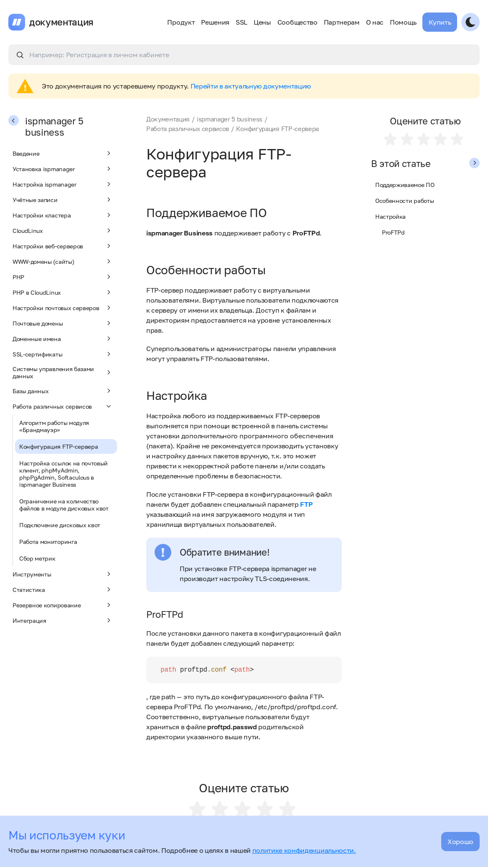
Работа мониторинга (48, 541)
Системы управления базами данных (63, 372)
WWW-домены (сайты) (63, 261)
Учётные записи (63, 199)
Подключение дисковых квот (59, 524)
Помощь (403, 22)
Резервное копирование (63, 605)
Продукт (181, 22)
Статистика (63, 589)
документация (61, 22)
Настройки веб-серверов (63, 246)
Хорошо (460, 841)
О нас (375, 22)
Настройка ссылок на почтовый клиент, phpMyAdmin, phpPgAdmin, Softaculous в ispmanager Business (63, 474)
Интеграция (63, 620)
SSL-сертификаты (63, 354)
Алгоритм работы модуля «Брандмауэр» (54, 426)
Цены (262, 22)
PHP (63, 277)
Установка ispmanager (63, 168)
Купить (440, 22)
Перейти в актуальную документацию (251, 86)
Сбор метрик (37, 558)
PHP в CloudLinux (63, 292)
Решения (215, 22)
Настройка (390, 216)
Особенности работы (404, 200)
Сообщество (297, 22)
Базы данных (63, 391)
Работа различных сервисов (63, 406)
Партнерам (342, 22)
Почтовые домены (63, 323)
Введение (63, 153)
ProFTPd (393, 232)
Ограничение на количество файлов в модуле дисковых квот (64, 505)
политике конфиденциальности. (304, 850)
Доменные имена (63, 338)
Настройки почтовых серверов (63, 307)
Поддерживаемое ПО (405, 184)
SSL (241, 22)
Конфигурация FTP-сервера (58, 446)
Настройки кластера (63, 215)
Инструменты (63, 574)
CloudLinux (63, 230)
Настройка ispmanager (63, 184)
